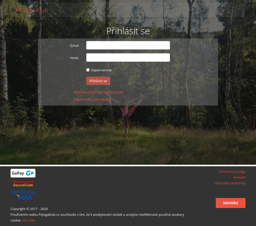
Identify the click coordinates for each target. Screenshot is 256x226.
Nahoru (230, 203)
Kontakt (240, 177)
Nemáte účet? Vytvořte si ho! (98, 92)
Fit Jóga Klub (32, 10)
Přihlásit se (98, 80)
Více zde (28, 220)
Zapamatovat (99, 70)
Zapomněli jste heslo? (92, 99)
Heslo (74, 58)
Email (74, 45)
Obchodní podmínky (230, 183)
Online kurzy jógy (232, 171)
